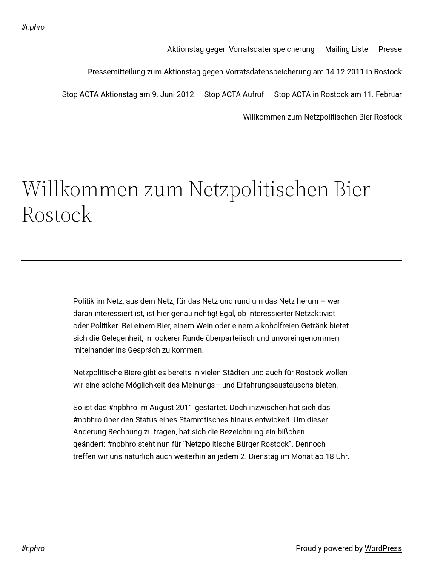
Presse (390, 49)
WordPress (383, 548)
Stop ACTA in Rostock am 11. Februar (338, 94)
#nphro (33, 27)
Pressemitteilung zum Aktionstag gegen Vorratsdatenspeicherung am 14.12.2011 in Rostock (245, 71)
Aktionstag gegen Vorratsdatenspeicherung (240, 49)
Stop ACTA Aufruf (234, 94)
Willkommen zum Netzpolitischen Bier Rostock (322, 116)
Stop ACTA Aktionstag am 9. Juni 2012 (128, 94)
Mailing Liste (346, 49)
